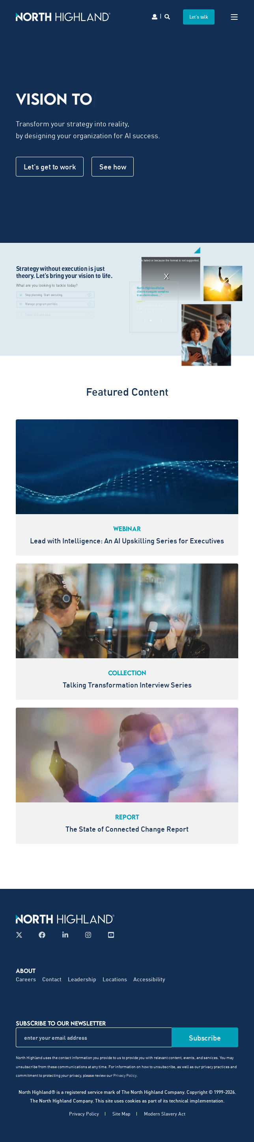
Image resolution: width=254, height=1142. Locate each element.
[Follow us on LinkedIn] (65, 935)
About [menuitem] (25, 970)
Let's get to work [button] (50, 166)
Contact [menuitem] (52, 979)
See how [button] (112, 166)
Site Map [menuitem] (121, 1114)
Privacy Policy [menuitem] (84, 1114)
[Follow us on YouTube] (108, 935)
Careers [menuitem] (26, 979)
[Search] (167, 16)
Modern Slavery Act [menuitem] (164, 1114)
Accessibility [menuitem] (149, 979)
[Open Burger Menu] (234, 17)
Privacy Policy (124, 1075)
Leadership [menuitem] (82, 979)
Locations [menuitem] (115, 979)
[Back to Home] (63, 16)
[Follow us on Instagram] (88, 935)
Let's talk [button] (199, 17)
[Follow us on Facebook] (42, 935)
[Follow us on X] (21, 935)
